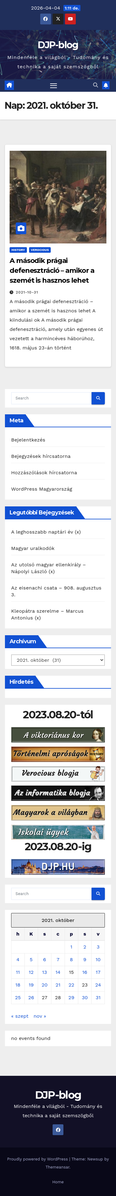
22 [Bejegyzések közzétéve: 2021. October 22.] (71, 985)
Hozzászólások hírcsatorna (44, 472)
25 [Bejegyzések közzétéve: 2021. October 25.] (18, 997)
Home (58, 1182)
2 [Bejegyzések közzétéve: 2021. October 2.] (84, 947)
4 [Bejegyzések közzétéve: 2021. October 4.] (17, 959)
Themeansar (57, 1167)
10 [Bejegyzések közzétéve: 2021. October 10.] (98, 959)
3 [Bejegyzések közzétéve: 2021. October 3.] (98, 947)
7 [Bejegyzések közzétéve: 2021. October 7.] (58, 959)
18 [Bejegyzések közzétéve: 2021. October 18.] (17, 985)
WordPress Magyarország (41, 489)
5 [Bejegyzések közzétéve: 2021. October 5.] (31, 959)
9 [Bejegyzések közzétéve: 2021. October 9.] (84, 959)
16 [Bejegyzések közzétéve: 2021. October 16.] (84, 972)
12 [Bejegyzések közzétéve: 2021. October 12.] (31, 972)
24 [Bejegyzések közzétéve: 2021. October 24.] (98, 985)
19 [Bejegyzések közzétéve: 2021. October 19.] (31, 985)
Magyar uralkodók (32, 548)
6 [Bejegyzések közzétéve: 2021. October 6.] (44, 959)
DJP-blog (58, 45)
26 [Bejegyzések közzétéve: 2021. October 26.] (31, 997)
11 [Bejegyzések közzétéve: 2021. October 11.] (18, 972)
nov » (39, 1016)
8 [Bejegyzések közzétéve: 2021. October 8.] (71, 959)
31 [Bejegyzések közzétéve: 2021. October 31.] (98, 997)
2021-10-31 (27, 292)
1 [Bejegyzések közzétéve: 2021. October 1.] (71, 947)
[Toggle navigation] (53, 85)
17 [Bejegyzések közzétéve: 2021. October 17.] (98, 972)
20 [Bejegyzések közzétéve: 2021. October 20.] (44, 985)
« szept (19, 1016)
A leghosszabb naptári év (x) (46, 532)
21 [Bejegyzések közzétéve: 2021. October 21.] (58, 985)
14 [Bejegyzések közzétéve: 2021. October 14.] (57, 972)
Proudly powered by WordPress (38, 1159)
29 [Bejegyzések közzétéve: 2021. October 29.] (71, 997)
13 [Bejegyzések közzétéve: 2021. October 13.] (44, 972)
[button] (95, 85)
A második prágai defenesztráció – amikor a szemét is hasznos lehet (52, 270)
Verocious (40, 249)
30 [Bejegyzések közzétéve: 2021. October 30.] (85, 997)
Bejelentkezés (28, 440)
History (18, 249)
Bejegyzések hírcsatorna (41, 456)
